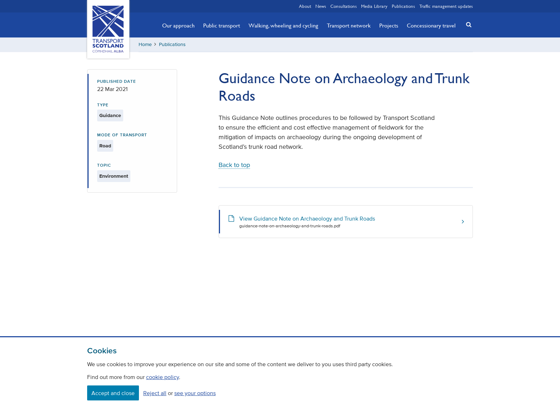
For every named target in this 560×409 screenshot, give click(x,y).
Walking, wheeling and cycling (283, 25)
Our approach (178, 25)
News (320, 6)
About (305, 6)
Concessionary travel (431, 25)
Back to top (234, 164)
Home (145, 44)
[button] (467, 24)
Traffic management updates (446, 6)
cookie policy (162, 377)
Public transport (221, 25)
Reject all (154, 393)
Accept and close (113, 393)
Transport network (349, 25)
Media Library (374, 6)
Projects (388, 25)
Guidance (110, 115)
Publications (403, 6)
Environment (113, 176)
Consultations (343, 6)
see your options (195, 393)
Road (105, 145)
